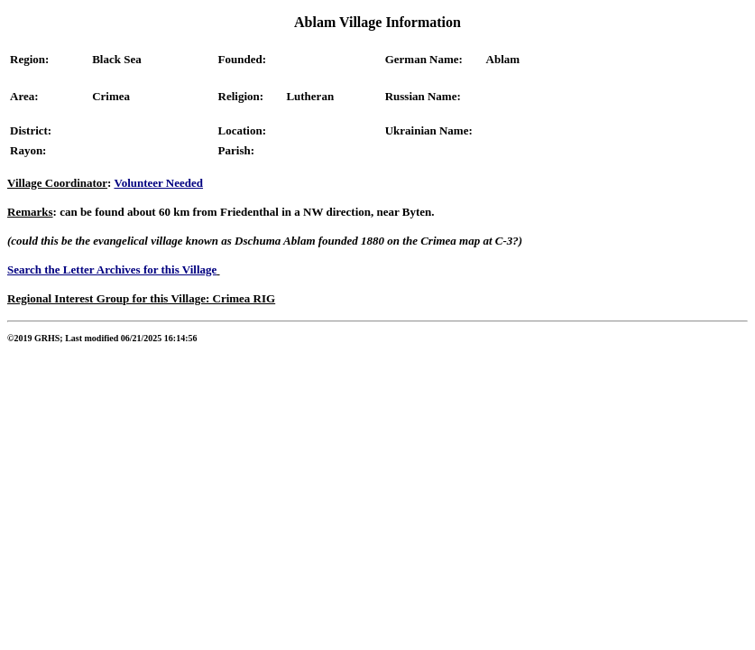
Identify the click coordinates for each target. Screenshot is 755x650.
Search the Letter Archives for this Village (111, 269)
